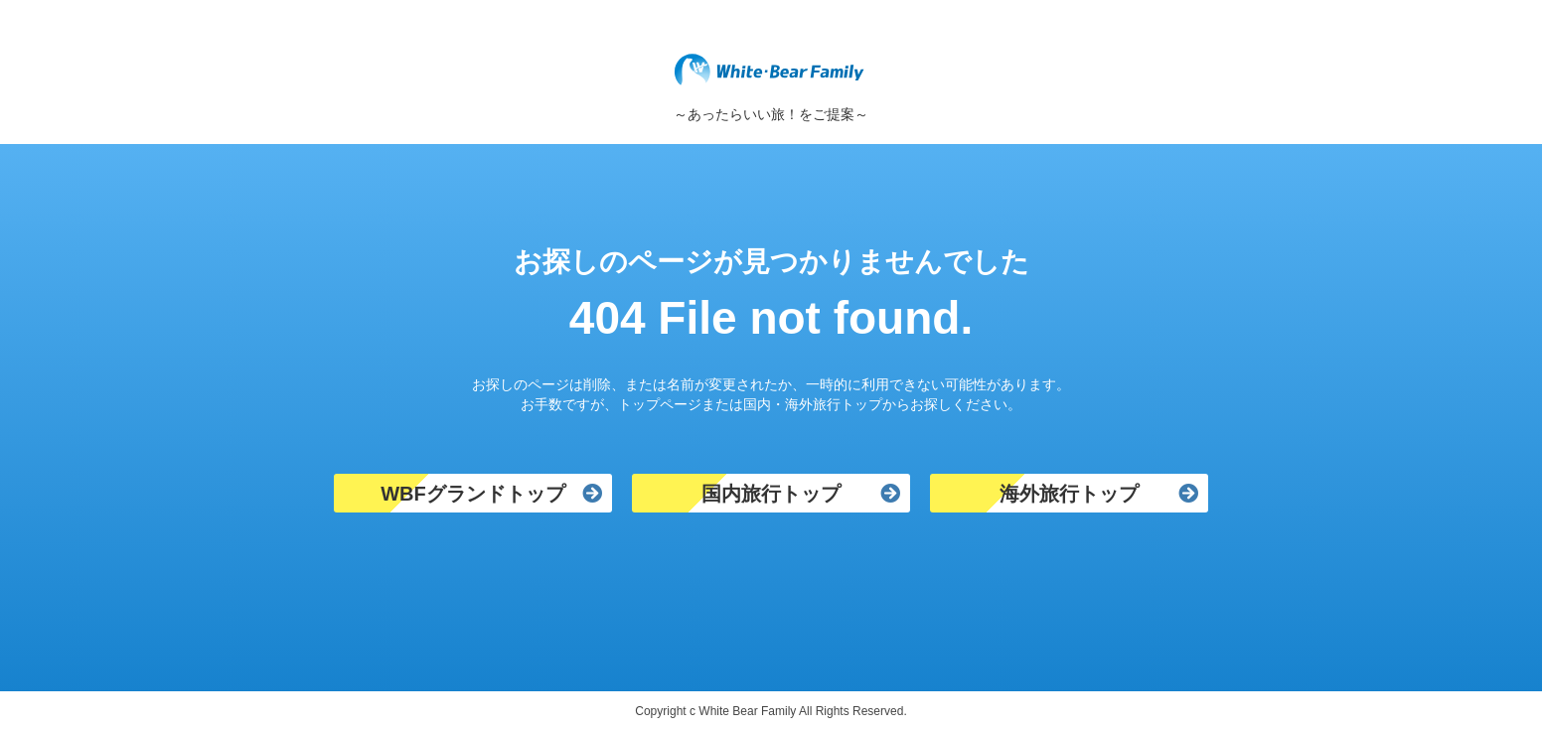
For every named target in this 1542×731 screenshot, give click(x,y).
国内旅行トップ (771, 494)
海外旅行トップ (1069, 494)
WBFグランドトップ (473, 494)
